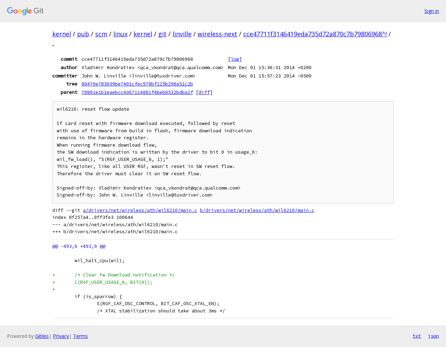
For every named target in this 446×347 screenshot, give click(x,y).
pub (83, 34)
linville (182, 34)
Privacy (61, 336)
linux (120, 34)
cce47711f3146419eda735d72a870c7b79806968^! (315, 34)
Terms (80, 336)
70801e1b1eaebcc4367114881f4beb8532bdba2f (137, 92)
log (235, 59)
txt (417, 336)
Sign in (431, 11)
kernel (61, 34)
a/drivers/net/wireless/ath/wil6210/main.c (140, 210)
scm (101, 34)
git (162, 34)
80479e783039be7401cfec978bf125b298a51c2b (137, 84)
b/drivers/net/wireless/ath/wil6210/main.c (257, 210)
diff (204, 92)
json (433, 336)
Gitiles (42, 336)
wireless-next (217, 34)
